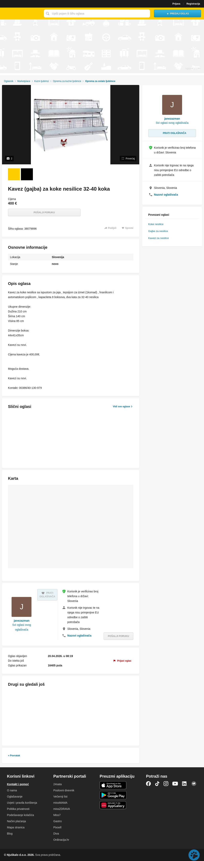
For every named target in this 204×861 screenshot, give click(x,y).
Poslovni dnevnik (63, 790)
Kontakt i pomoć (18, 784)
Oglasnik (8, 81)
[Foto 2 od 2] (27, 174)
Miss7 (57, 815)
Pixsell (57, 827)
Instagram (166, 783)
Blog (10, 833)
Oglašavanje (15, 796)
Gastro (57, 821)
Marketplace (23, 81)
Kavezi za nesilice (158, 238)
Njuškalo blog (193, 783)
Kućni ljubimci (41, 81)
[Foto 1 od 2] (14, 174)
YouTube (175, 783)
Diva (56, 833)
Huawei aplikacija (113, 805)
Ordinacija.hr (61, 839)
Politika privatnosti (18, 808)
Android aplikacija (113, 795)
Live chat (194, 855)
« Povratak (14, 755)
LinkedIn (184, 783)
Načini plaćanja (16, 821)
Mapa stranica (16, 827)
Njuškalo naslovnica (21, 13)
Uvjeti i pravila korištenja (22, 802)
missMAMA (60, 802)
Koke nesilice (156, 224)
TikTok (157, 783)
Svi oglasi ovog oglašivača (21, 627)
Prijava (176, 3)
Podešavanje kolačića (20, 815)
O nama (12, 790)
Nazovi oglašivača (79, 635)
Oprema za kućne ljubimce (67, 81)
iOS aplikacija (113, 785)
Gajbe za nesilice (158, 231)
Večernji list (60, 796)
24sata (57, 784)
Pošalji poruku (44, 212)
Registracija (193, 3)
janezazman (21, 620)
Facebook (148, 783)
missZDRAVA (61, 808)
